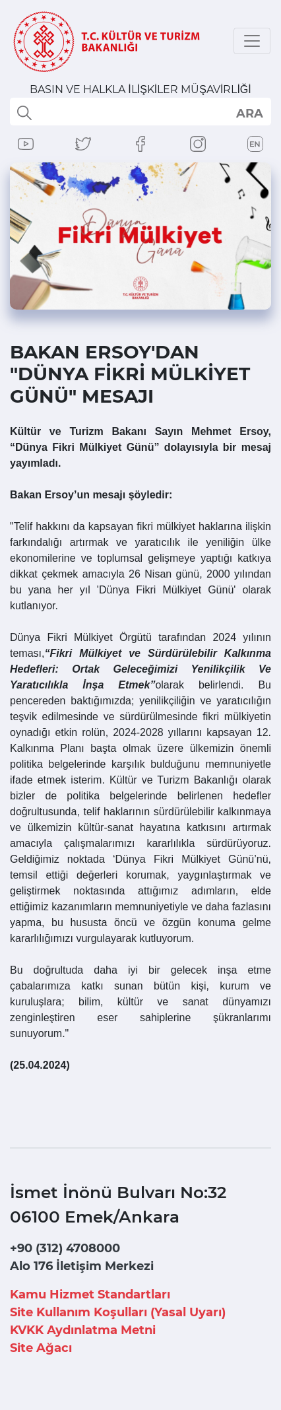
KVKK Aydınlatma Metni (83, 1330)
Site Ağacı (41, 1348)
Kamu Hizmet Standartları (90, 1294)
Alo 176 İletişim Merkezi (82, 1266)
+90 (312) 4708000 (65, 1248)
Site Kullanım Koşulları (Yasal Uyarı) (118, 1312)
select (249, 113)
